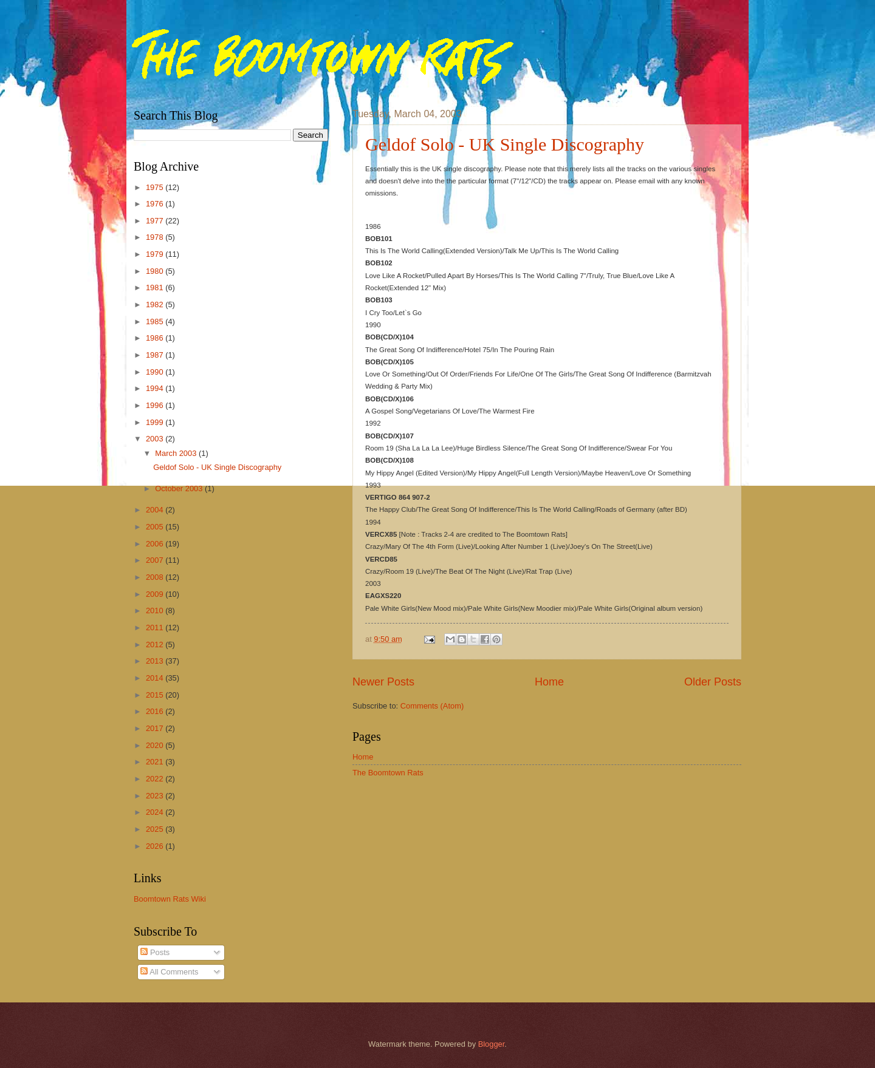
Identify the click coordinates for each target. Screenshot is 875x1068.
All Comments (169, 971)
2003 (155, 438)
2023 (155, 795)
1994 (155, 388)
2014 (155, 677)
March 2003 (177, 453)
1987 (155, 354)
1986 (155, 337)
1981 (155, 287)
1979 (155, 254)
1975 (155, 187)
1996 (155, 405)
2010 (155, 610)
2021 (155, 761)
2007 (155, 560)
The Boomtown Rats (388, 772)
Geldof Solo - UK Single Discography (504, 144)
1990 (155, 371)
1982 (155, 304)
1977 (155, 220)
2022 (155, 778)
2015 (155, 694)
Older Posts (712, 682)
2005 (155, 526)
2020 (155, 745)
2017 (155, 728)
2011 (155, 627)
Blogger (491, 1044)
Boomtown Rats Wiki (170, 898)
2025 (155, 829)
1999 (155, 422)
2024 (155, 812)
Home (549, 682)
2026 (155, 846)
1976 (155, 203)
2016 (155, 711)
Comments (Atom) (432, 705)
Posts (155, 952)
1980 (155, 271)
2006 (155, 543)
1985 (155, 321)
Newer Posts (383, 682)
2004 (155, 509)
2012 (155, 644)
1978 (155, 237)
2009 (155, 594)
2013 (155, 660)
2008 (155, 577)
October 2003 (180, 488)
